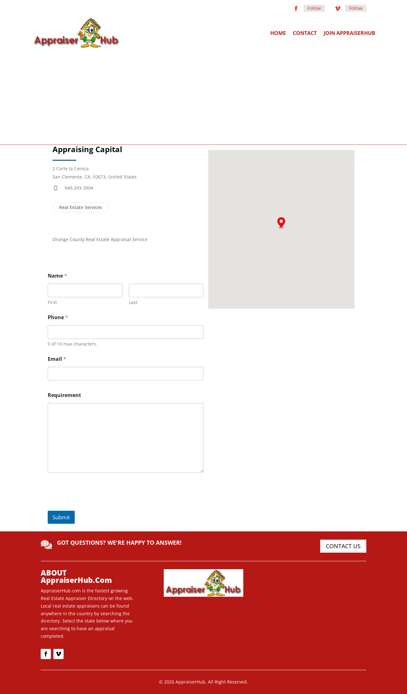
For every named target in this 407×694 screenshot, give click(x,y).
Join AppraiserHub (349, 33)
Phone (58, 317)
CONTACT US (343, 546)
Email (57, 359)
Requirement (64, 395)
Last (133, 302)
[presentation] (96, 506)
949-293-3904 (79, 188)
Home (278, 33)
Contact (305, 33)
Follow (314, 8)
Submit (61, 517)
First (52, 302)
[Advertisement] (203, 95)
